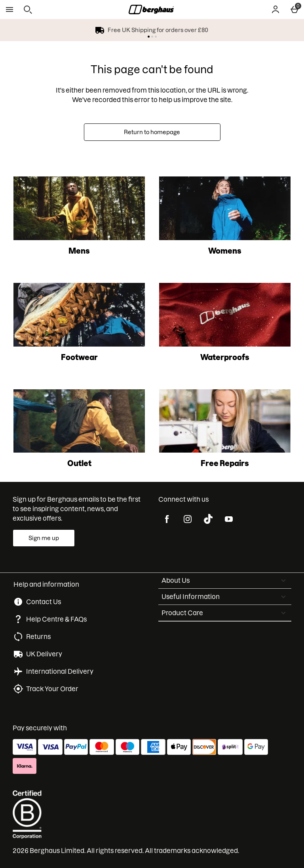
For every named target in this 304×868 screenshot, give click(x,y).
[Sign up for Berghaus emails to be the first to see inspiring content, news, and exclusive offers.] (43, 538)
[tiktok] (208, 519)
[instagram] (187, 519)
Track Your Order (52, 688)
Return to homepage (152, 132)
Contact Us (43, 601)
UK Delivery (44, 654)
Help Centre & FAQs (56, 619)
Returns (38, 636)
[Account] (275, 9)
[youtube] (229, 519)
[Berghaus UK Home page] (151, 9)
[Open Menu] (9, 9)
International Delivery (59, 671)
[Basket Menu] (294, 9)
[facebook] (167, 519)
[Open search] (27, 9)
